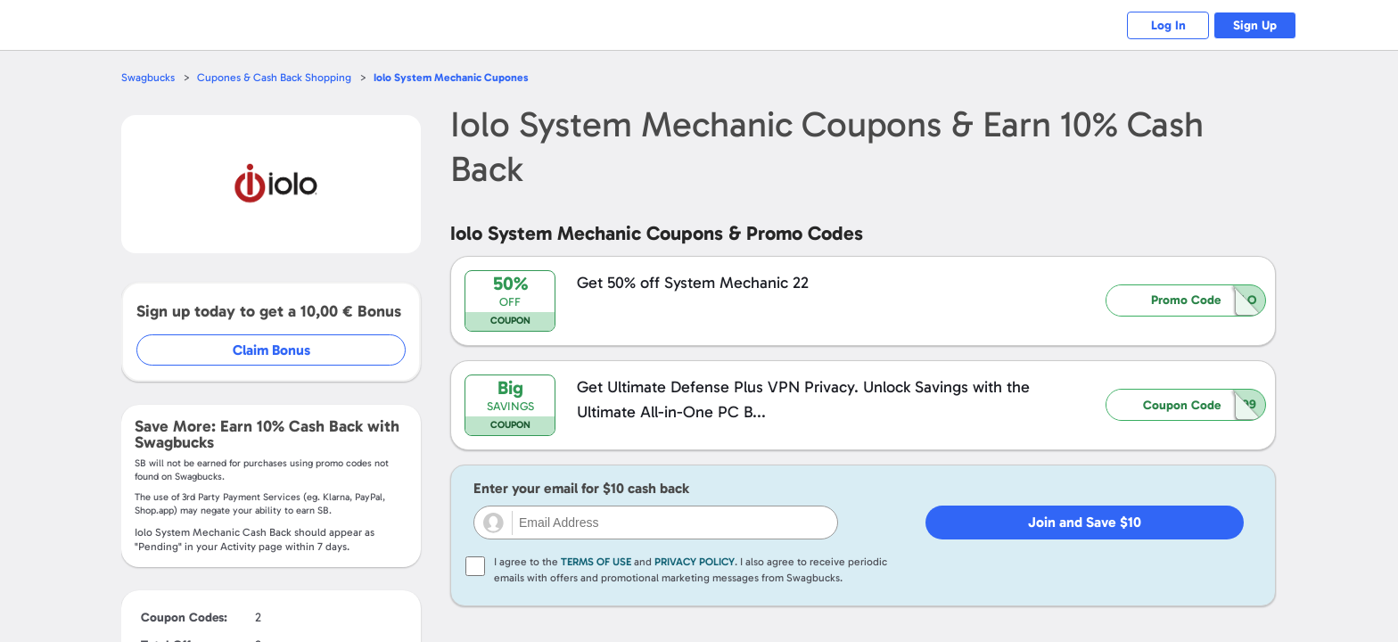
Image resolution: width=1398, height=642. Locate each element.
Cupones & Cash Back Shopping (278, 77)
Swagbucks (149, 77)
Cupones (459, 77)
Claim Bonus (272, 350)
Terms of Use (596, 562)
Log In (1158, 25)
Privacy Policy (694, 562)
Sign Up (1252, 25)
